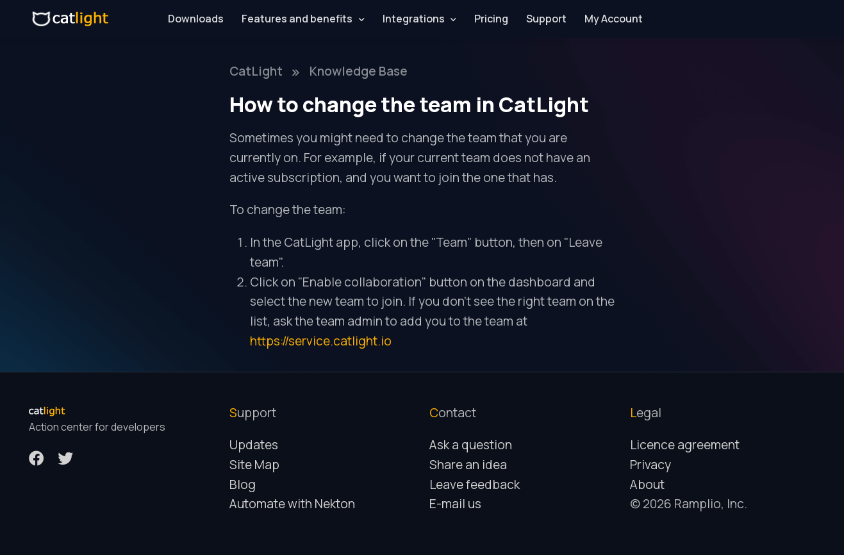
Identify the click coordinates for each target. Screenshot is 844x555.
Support (546, 19)
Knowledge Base (359, 71)
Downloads (196, 19)
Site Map (254, 464)
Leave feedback (474, 484)
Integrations (414, 19)
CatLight (256, 71)
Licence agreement (685, 444)
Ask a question (470, 444)
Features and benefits (297, 19)
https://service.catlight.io (321, 341)
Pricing (491, 19)
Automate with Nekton (292, 503)
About (647, 484)
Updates (253, 444)
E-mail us (455, 503)
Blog (242, 484)
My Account (613, 19)
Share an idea (468, 464)
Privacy (650, 464)
